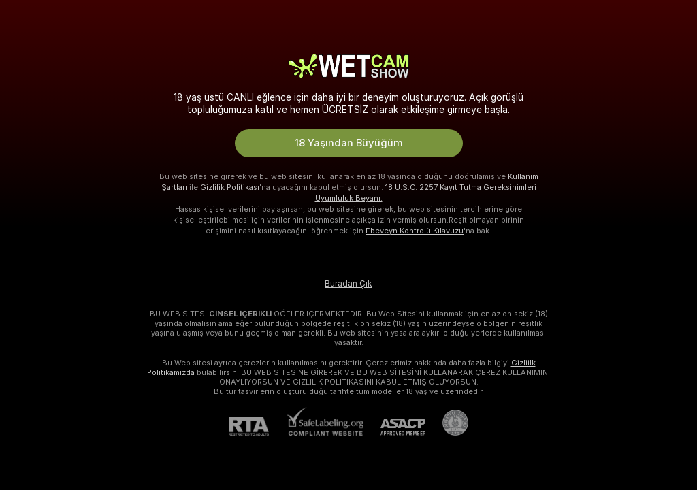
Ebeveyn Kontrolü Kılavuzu (415, 230)
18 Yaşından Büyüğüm (349, 143)
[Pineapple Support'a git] (446, 423)
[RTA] (257, 426)
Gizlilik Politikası (229, 187)
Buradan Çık (348, 284)
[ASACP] (394, 427)
